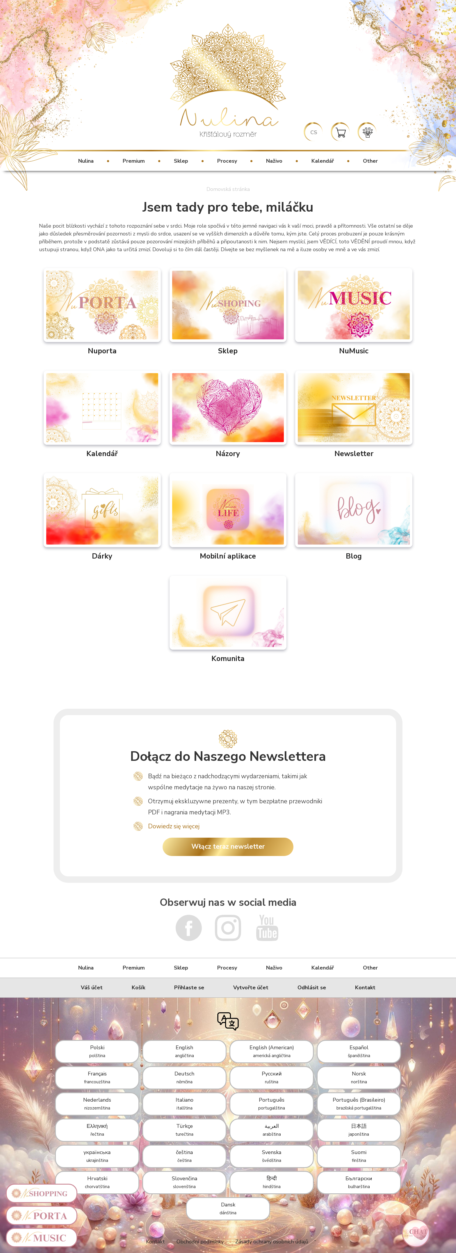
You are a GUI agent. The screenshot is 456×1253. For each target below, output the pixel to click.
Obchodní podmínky (200, 1241)
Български (358, 1182)
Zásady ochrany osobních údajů (271, 1241)
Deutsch (184, 1077)
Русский (272, 1077)
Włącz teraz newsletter (228, 846)
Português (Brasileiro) (359, 1103)
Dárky (102, 517)
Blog (353, 517)
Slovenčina (184, 1182)
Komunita (228, 620)
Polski (97, 1051)
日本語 (359, 1130)
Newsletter (353, 414)
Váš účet (92, 987)
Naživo (274, 160)
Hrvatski (97, 1182)
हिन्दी (272, 1182)
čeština (184, 1156)
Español (359, 1051)
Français (97, 1077)
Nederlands (97, 1103)
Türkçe (184, 1130)
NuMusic (353, 312)
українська (97, 1156)
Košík (138, 987)
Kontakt (365, 987)
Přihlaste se (189, 987)
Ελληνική (97, 1130)
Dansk (228, 1208)
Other (370, 160)
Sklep (181, 160)
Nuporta (102, 312)
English (184, 1051)
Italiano (184, 1103)
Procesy (227, 160)
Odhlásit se (312, 987)
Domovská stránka (228, 189)
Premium (134, 160)
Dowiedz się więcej (174, 826)
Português (271, 1103)
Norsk (359, 1077)
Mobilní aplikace (228, 517)
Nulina (86, 160)
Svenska (271, 1156)
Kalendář (322, 160)
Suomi (358, 1156)
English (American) (272, 1051)
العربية (272, 1130)
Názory (228, 414)
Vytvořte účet (250, 987)
